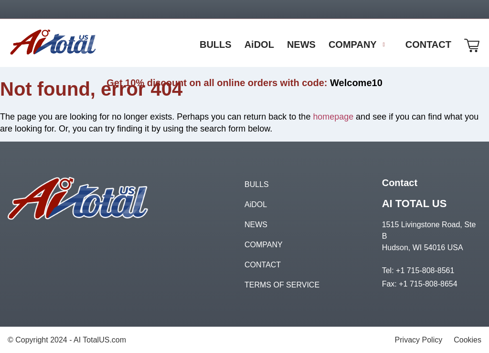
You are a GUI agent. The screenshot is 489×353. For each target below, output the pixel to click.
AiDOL (255, 204)
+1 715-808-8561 (425, 270)
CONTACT (262, 264)
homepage (333, 116)
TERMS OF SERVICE (281, 284)
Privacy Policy (419, 339)
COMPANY (263, 244)
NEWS (255, 224)
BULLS (256, 184)
